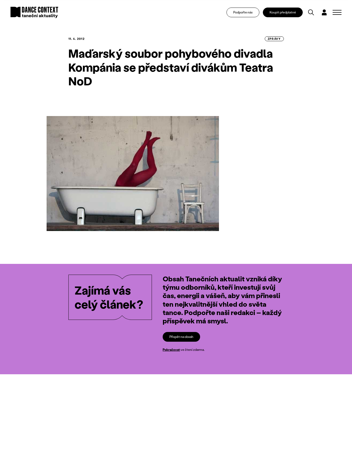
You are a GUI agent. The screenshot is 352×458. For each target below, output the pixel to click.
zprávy (274, 39)
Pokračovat (171, 350)
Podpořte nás (243, 12)
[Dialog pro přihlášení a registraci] (324, 12)
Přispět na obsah (181, 337)
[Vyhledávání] (311, 12)
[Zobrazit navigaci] (337, 12)
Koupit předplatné (283, 12)
